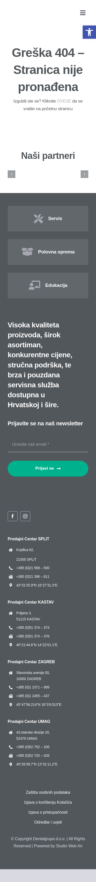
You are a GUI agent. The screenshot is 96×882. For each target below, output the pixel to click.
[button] (89, 32)
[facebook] (13, 516)
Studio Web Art (69, 846)
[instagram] (25, 516)
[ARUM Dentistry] (71, 169)
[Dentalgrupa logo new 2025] (20, 7)
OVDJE (64, 101)
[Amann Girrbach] (25, 169)
